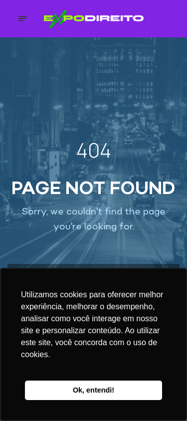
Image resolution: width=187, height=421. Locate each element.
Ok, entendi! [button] (93, 390)
